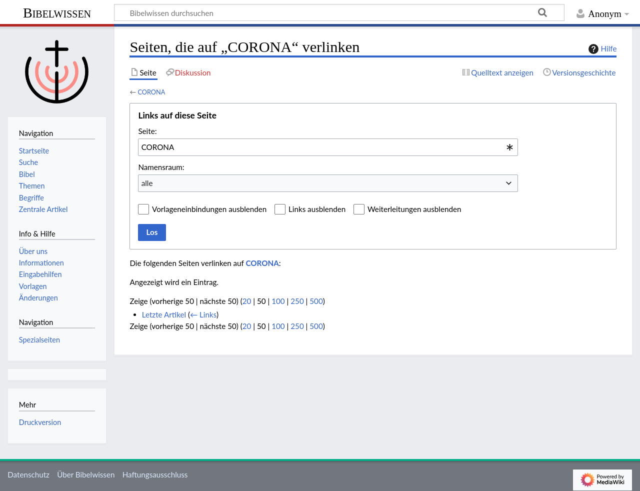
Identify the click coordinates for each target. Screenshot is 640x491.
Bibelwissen (57, 12)
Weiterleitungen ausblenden (414, 209)
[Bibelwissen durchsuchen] (339, 12)
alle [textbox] (147, 183)
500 (316, 301)
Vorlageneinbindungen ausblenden (209, 209)
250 (297, 301)
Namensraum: (161, 167)
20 (247, 301)
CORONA (151, 92)
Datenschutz (29, 474)
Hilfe (601, 49)
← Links (203, 314)
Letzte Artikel (164, 314)
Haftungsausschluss (155, 474)
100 (278, 301)
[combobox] (328, 147)
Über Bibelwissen (85, 474)
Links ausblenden (317, 209)
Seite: (147, 131)
